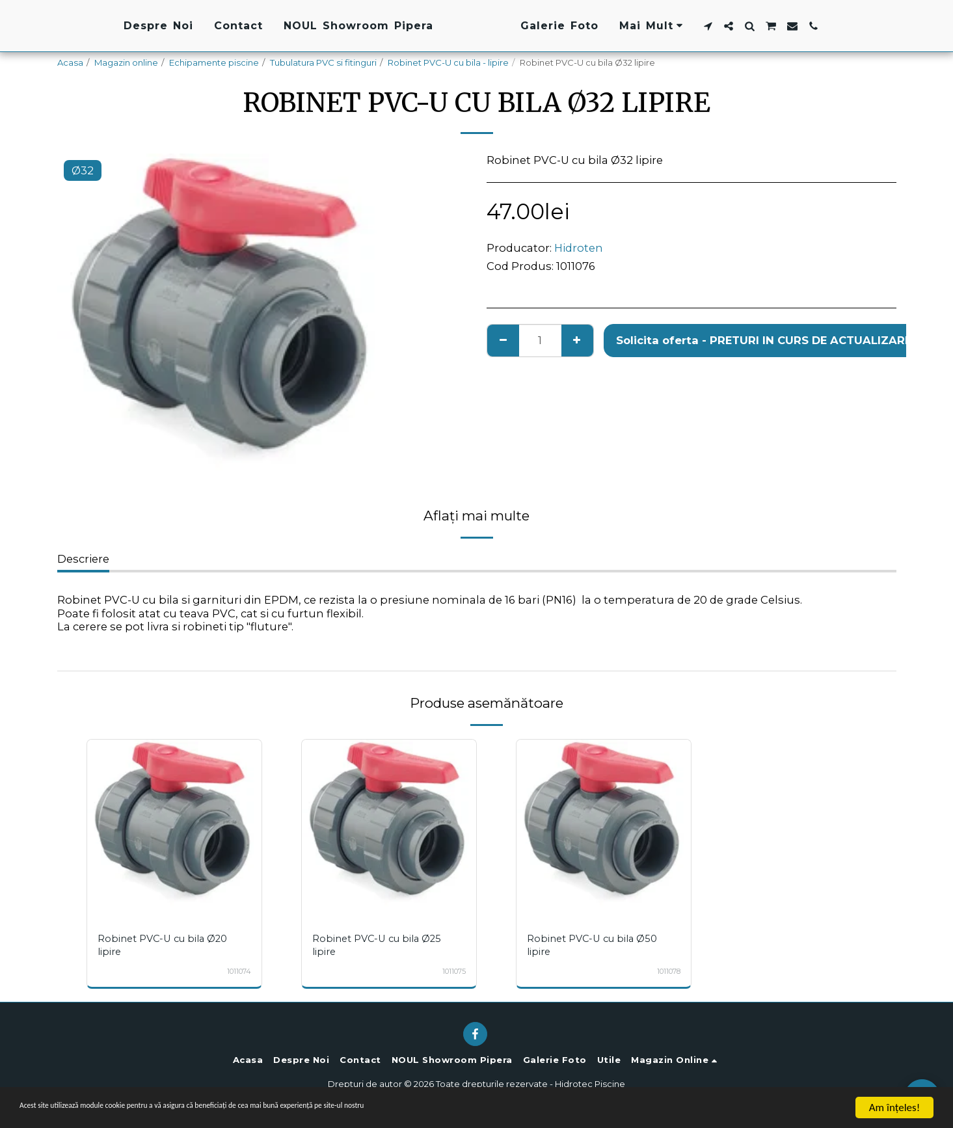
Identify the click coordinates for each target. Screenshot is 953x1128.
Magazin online (126, 62)
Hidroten (578, 247)
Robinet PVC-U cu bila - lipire (448, 62)
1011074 (236, 971)
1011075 (452, 971)
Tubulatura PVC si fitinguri (323, 62)
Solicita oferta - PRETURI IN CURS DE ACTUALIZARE (763, 340)
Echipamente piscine (214, 62)
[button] (788, 26)
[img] (174, 827)
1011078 (666, 971)
